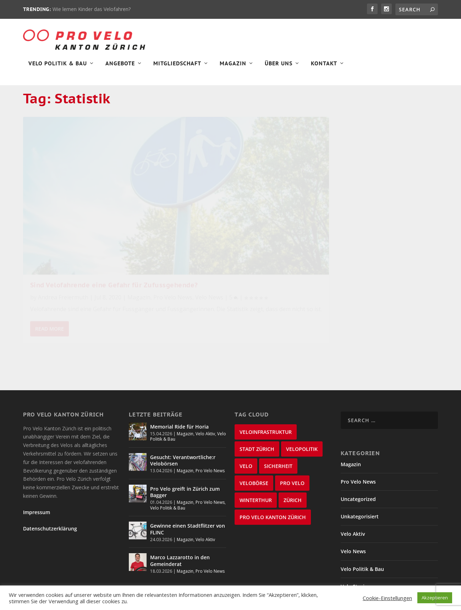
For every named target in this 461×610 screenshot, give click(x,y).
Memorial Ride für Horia (179, 386)
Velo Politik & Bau (57, 66)
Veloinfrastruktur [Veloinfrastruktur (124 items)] (266, 391)
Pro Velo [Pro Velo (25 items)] (292, 442)
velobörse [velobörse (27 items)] (254, 442)
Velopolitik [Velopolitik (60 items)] (302, 408)
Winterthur (354, 563)
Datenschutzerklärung (50, 488)
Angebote (120, 66)
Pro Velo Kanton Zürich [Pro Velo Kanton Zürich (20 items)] (273, 476)
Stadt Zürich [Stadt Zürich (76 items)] (257, 408)
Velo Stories (355, 546)
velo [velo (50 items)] (246, 425)
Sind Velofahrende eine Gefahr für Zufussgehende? (86, 216)
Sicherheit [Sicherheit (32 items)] (278, 425)
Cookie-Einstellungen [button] (387, 598)
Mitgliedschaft (177, 66)
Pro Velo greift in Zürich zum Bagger (185, 451)
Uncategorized (358, 458)
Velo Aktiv (205, 393)
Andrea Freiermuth (63, 231)
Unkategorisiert (360, 476)
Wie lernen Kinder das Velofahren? (92, 9)
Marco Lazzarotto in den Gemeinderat (180, 520)
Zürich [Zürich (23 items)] (293, 459)
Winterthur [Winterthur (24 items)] (256, 459)
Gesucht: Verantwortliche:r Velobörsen (182, 419)
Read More (49, 302)
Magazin (233, 66)
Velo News (112, 241)
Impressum (36, 472)
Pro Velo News (75, 241)
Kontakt (324, 66)
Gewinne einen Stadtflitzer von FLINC (187, 488)
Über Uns (278, 66)
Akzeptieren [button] (435, 597)
